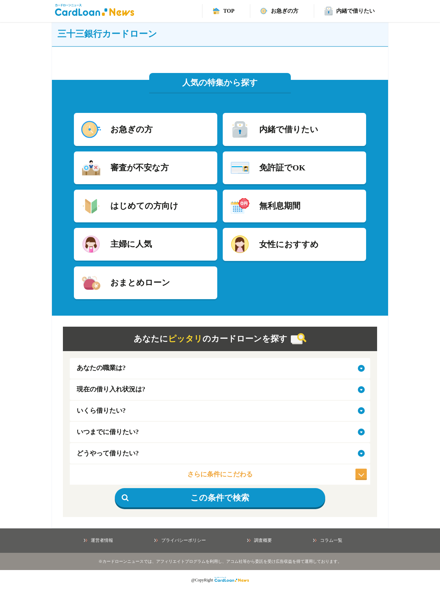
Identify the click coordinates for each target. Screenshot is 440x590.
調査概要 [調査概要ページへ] (259, 540)
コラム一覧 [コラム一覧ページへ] (327, 540)
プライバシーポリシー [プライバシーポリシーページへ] (180, 540)
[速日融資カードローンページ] (279, 11)
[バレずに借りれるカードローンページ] (349, 11)
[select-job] (220, 368)
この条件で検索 (185, 497)
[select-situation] (220, 389)
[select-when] (220, 432)
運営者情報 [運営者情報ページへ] (98, 540)
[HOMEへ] (94, 14)
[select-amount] (220, 411)
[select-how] (220, 453)
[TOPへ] (223, 11)
